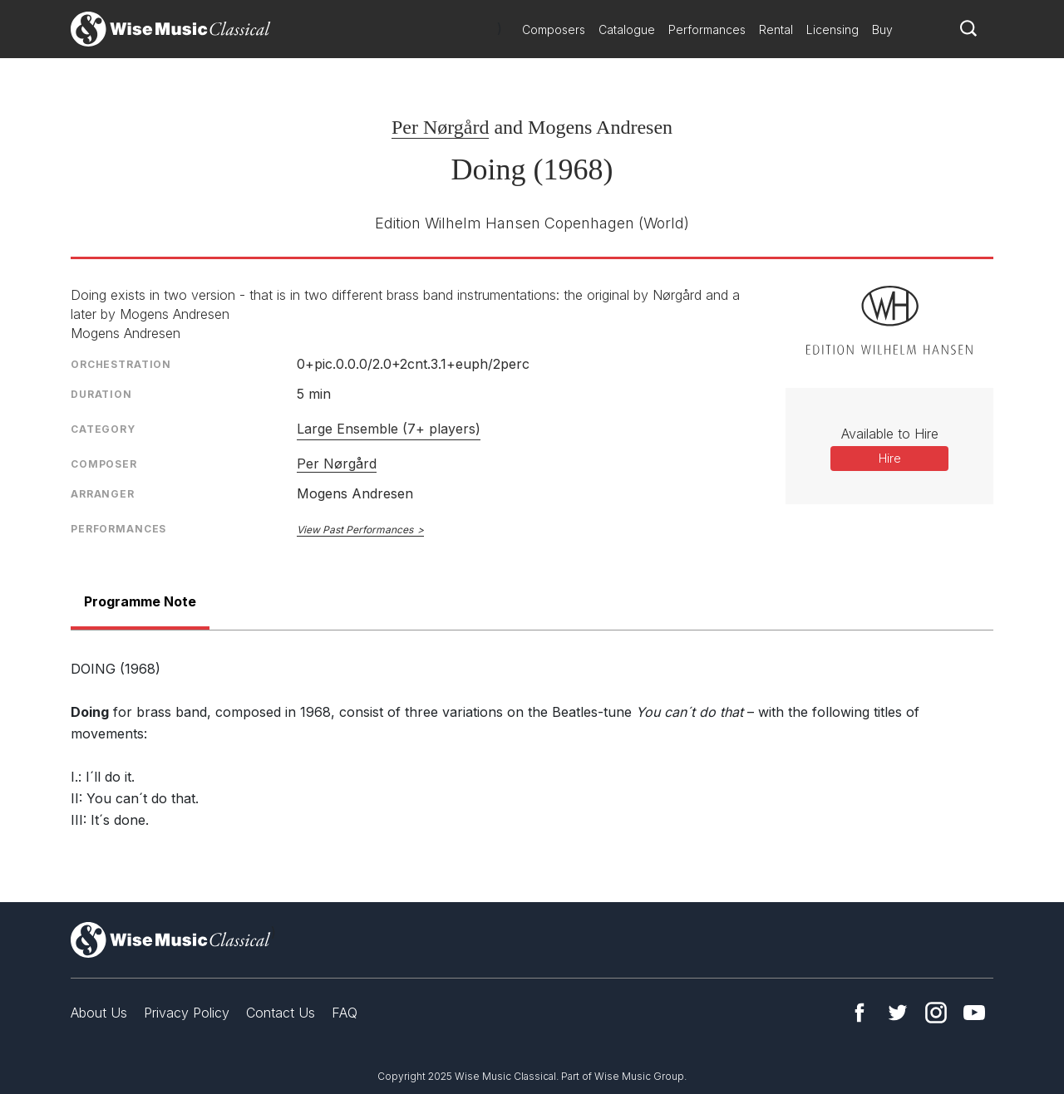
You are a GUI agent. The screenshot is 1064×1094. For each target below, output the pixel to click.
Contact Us (280, 1012)
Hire (890, 458)
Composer (104, 464)
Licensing (832, 29)
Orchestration (121, 364)
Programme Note (140, 601)
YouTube (974, 1012)
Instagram (936, 1012)
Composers (553, 29)
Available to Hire (889, 433)
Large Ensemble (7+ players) (388, 428)
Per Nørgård (441, 127)
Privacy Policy (186, 1012)
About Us (99, 1012)
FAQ (344, 1012)
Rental (776, 29)
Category (103, 429)
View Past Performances (355, 529)
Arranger (103, 494)
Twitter (898, 1012)
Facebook (859, 1012)
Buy (882, 29)
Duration (101, 394)
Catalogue (626, 29)
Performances (707, 29)
